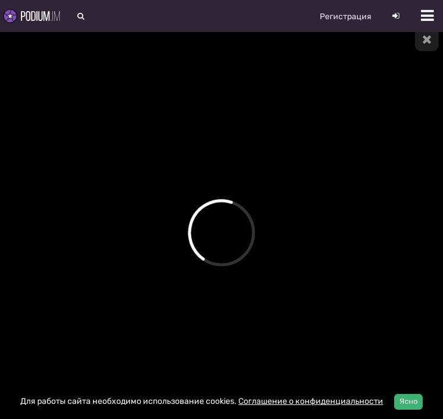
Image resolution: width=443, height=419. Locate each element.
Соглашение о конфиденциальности (310, 401)
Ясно (408, 401)
